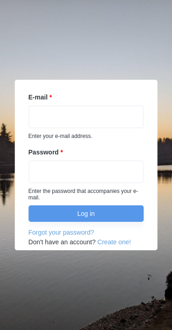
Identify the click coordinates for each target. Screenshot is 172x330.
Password (45, 152)
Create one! (114, 242)
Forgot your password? (61, 232)
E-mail (40, 97)
